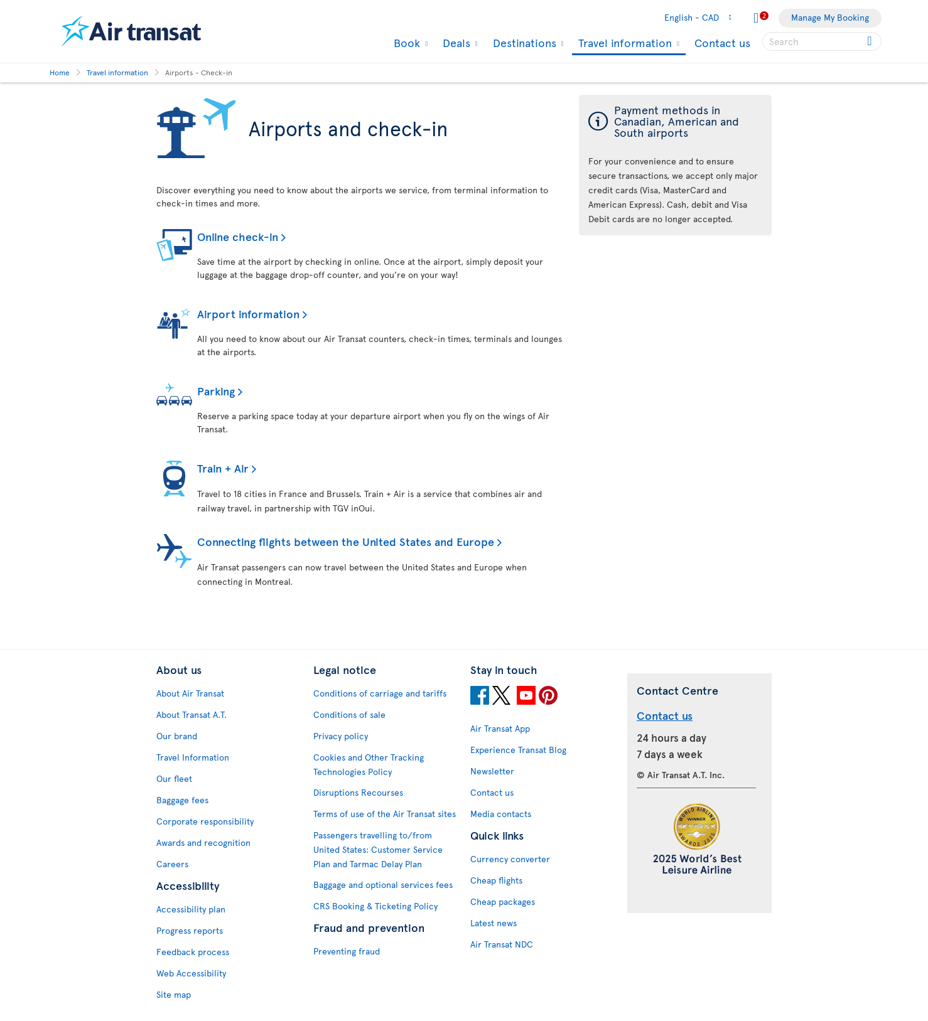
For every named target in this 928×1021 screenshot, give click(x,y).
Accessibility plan (190, 909)
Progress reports (189, 930)
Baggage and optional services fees (383, 884)
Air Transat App (500, 728)
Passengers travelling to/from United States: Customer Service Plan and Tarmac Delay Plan (378, 849)
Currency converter (510, 859)
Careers (172, 864)
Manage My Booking (830, 17)
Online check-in (237, 236)
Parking (216, 390)
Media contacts (500, 814)
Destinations (523, 42)
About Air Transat (190, 693)
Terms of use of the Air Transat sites (384, 814)
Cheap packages (502, 901)
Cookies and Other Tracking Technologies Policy (368, 764)
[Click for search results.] (871, 41)
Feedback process (192, 952)
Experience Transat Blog (518, 750)
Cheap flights (496, 880)
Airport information (248, 313)
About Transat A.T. (191, 714)
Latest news (493, 923)
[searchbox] (822, 41)
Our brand (176, 736)
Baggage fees (182, 800)
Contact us (722, 42)
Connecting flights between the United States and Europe (345, 541)
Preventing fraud (346, 951)
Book (405, 42)
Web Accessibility (191, 973)
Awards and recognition (203, 842)
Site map (173, 994)
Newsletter (492, 771)
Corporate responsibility (205, 821)
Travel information (623, 43)
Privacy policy (340, 736)
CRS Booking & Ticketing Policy (375, 906)
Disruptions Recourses (358, 792)
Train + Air (223, 468)
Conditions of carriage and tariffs (379, 693)
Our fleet (174, 778)
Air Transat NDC (501, 944)
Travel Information (192, 757)
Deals (454, 42)
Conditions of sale (349, 714)
